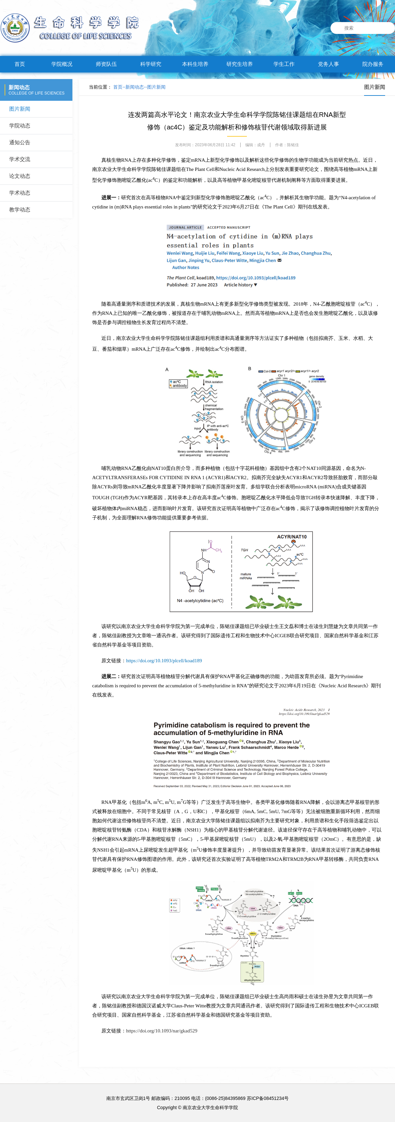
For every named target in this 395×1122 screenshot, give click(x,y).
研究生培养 (239, 64)
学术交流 (19, 159)
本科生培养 (195, 64)
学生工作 (284, 64)
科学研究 (150, 64)
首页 (19, 64)
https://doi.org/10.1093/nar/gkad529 (161, 1030)
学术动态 (19, 193)
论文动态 (19, 176)
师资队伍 (106, 64)
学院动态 (19, 125)
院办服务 (372, 64)
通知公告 (19, 142)
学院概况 (61, 64)
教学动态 (19, 209)
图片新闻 (19, 109)
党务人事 (328, 64)
